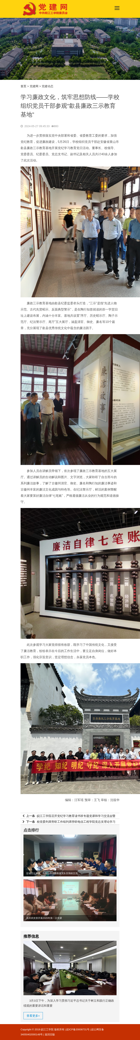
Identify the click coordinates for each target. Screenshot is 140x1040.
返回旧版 (50, 1034)
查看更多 (33, 1015)
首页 (23, 86)
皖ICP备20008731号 (77, 1029)
